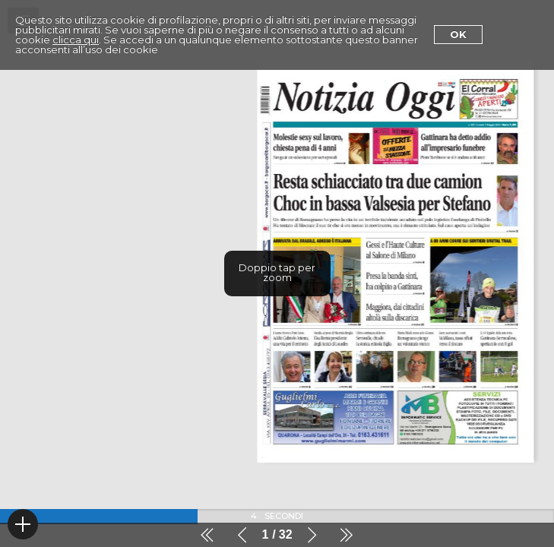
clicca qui (75, 39)
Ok (458, 34)
